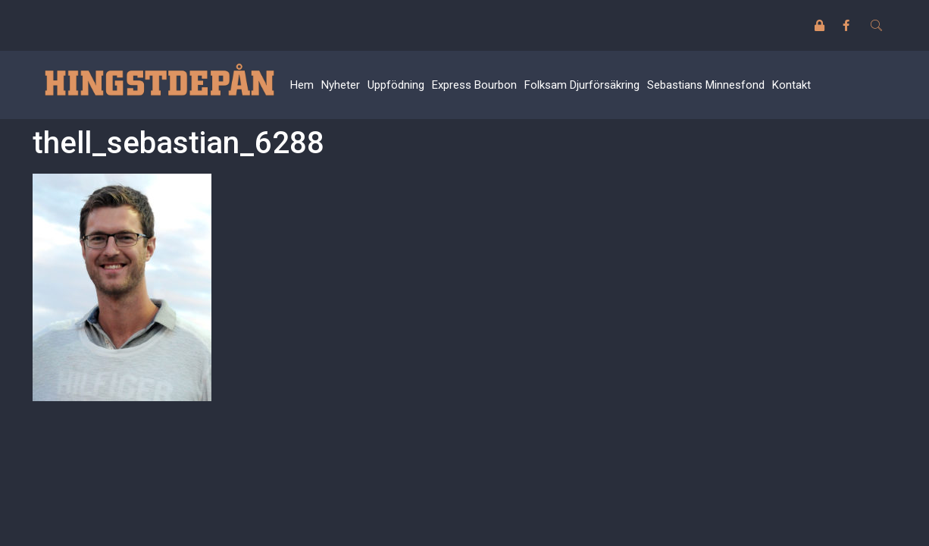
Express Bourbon (474, 85)
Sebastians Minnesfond (706, 85)
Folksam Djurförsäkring (582, 85)
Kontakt (791, 85)
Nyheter (340, 85)
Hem (302, 85)
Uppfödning (396, 85)
